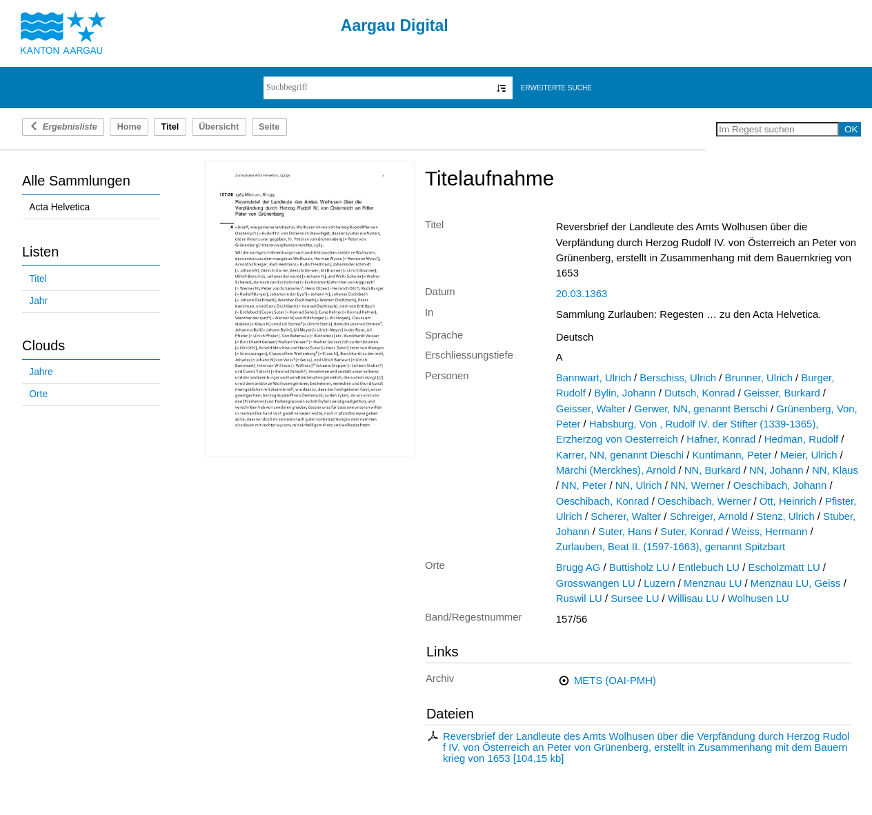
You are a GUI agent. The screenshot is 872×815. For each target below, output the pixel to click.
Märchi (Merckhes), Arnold (616, 470)
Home (129, 127)
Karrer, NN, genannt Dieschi (620, 455)
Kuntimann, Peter (731, 455)
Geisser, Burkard (782, 393)
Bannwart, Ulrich (593, 377)
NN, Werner (697, 485)
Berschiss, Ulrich (678, 377)
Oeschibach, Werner (704, 501)
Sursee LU (635, 598)
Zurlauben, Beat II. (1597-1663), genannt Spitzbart (670, 546)
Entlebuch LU (709, 567)
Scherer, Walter (626, 516)
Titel (37, 279)
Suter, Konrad (691, 531)
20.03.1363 (581, 293)
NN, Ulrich (638, 485)
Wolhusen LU (758, 598)
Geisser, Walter (591, 408)
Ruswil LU (579, 598)
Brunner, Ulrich (759, 377)
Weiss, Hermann (770, 531)
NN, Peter (584, 485)
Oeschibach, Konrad (602, 501)
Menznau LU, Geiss (796, 583)
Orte (38, 394)
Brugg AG (578, 567)
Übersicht (219, 127)
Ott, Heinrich (788, 501)
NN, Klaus (835, 470)
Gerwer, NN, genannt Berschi (700, 408)
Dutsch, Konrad (699, 393)
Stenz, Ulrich (785, 516)
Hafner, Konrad (720, 439)
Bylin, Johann (624, 393)
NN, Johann (776, 470)
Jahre (40, 372)
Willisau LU (693, 598)
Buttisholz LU (639, 567)
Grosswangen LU (595, 583)
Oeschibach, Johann (780, 485)
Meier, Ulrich (809, 455)
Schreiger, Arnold (709, 516)
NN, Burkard (712, 470)
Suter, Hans (625, 531)
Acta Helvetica (59, 207)
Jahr (38, 301)
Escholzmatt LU (784, 567)
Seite (269, 127)
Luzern (659, 583)
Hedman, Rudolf (801, 439)
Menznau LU (713, 583)
